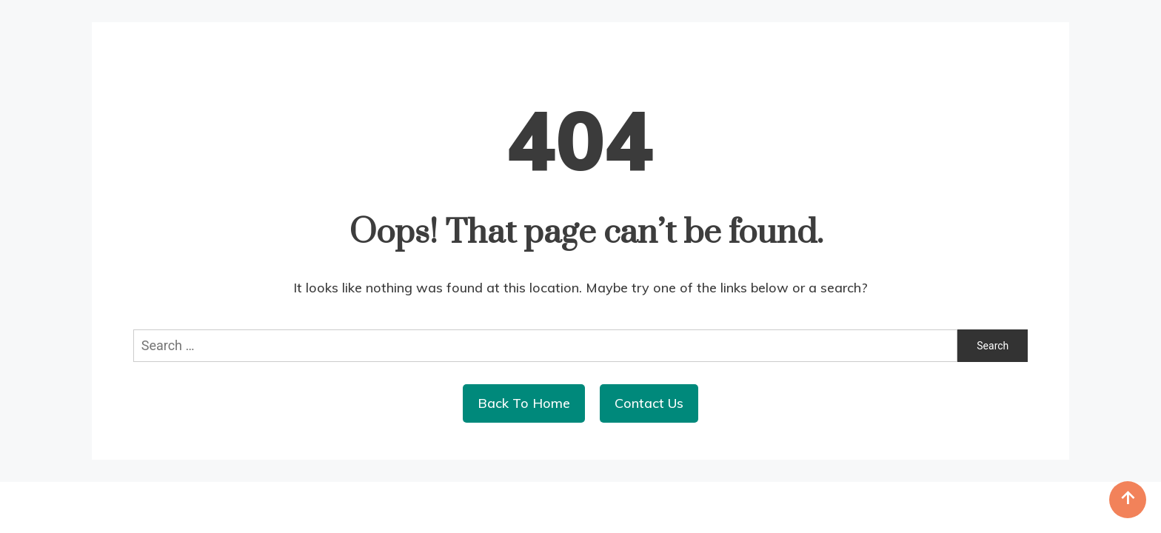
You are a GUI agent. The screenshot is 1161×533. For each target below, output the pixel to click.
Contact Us (649, 403)
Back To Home (524, 403)
